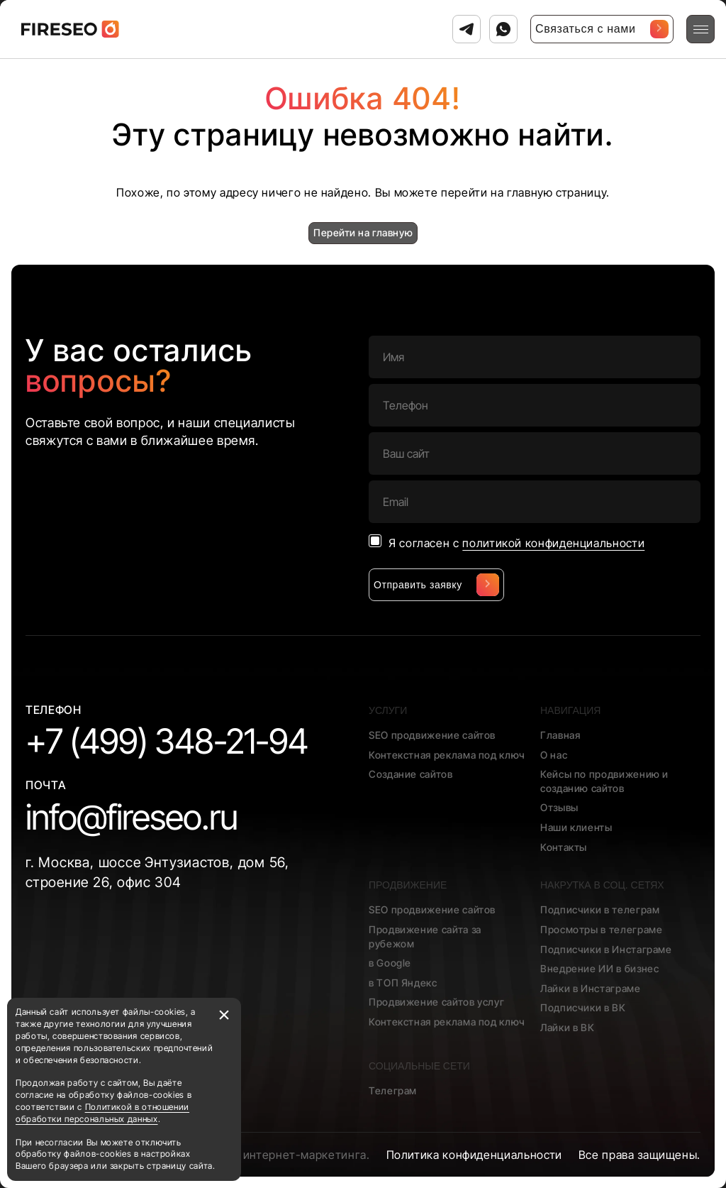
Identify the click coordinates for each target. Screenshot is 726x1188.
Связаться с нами (602, 29)
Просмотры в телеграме (601, 929)
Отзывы (559, 807)
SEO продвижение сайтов (432, 735)
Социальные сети (419, 1066)
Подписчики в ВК (583, 1007)
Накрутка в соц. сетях (602, 885)
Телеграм (393, 1090)
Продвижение (408, 885)
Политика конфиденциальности (474, 1155)
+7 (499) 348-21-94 (167, 741)
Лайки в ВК (567, 1027)
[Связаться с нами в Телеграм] (466, 29)
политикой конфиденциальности (553, 543)
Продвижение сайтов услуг (436, 1002)
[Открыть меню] (700, 29)
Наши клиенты (576, 827)
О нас (553, 755)
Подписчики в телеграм (599, 909)
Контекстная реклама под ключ (447, 755)
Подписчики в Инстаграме (606, 949)
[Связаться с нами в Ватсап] (503, 29)
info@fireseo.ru (132, 817)
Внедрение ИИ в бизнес (599, 968)
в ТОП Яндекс (403, 983)
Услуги (388, 710)
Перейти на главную (363, 232)
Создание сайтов (411, 774)
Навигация (570, 710)
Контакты (563, 847)
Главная (560, 735)
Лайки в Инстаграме (590, 988)
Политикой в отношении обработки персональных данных (102, 1112)
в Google (390, 963)
